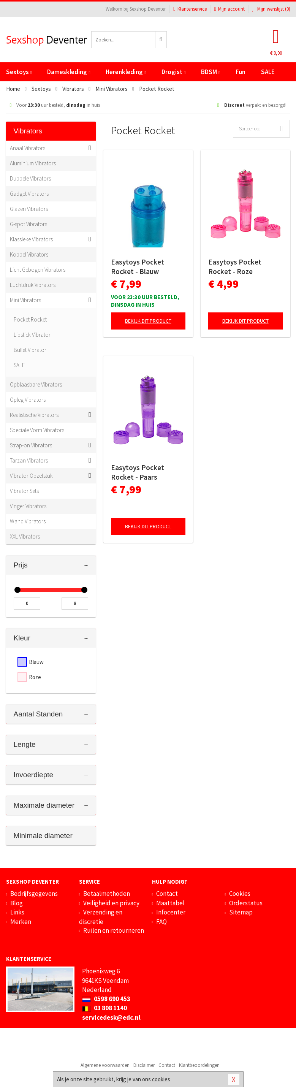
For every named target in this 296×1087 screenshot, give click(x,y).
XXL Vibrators (25, 536)
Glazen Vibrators (29, 208)
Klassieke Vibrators (31, 239)
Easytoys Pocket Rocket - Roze (234, 266)
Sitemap (241, 912)
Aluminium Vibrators (33, 163)
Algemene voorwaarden (105, 1065)
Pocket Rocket (30, 319)
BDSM (210, 72)
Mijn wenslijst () (271, 9)
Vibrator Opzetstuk (31, 475)
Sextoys (19, 72)
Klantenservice (189, 9)
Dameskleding (68, 72)
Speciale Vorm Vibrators (37, 430)
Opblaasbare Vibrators (36, 384)
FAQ (161, 921)
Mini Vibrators (25, 300)
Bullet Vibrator (30, 349)
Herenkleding (126, 72)
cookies (161, 1079)
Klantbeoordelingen (199, 1065)
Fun (240, 72)
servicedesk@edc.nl (111, 1017)
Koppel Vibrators (29, 254)
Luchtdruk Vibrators (32, 284)
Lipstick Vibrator (32, 334)
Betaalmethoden (106, 893)
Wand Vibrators (28, 521)
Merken (20, 921)
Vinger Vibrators (28, 506)
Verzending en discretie (100, 916)
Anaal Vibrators (27, 148)
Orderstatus (246, 903)
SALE (268, 72)
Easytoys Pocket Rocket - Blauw (137, 266)
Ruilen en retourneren (113, 930)
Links (17, 912)
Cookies (239, 893)
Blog (16, 903)
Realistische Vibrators (34, 414)
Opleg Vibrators (28, 399)
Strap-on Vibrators (31, 445)
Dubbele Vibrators (30, 178)
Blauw (36, 662)
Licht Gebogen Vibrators (37, 269)
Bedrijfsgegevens (34, 893)
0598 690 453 (106, 999)
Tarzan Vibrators (29, 460)
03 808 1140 (104, 1008)
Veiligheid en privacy (111, 903)
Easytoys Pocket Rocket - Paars (137, 472)
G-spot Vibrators (28, 224)
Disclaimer (144, 1065)
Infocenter (170, 912)
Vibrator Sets (24, 490)
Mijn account (229, 9)
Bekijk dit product (148, 320)
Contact (167, 893)
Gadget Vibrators (29, 193)
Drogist (173, 72)
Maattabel (170, 903)
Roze (35, 677)
